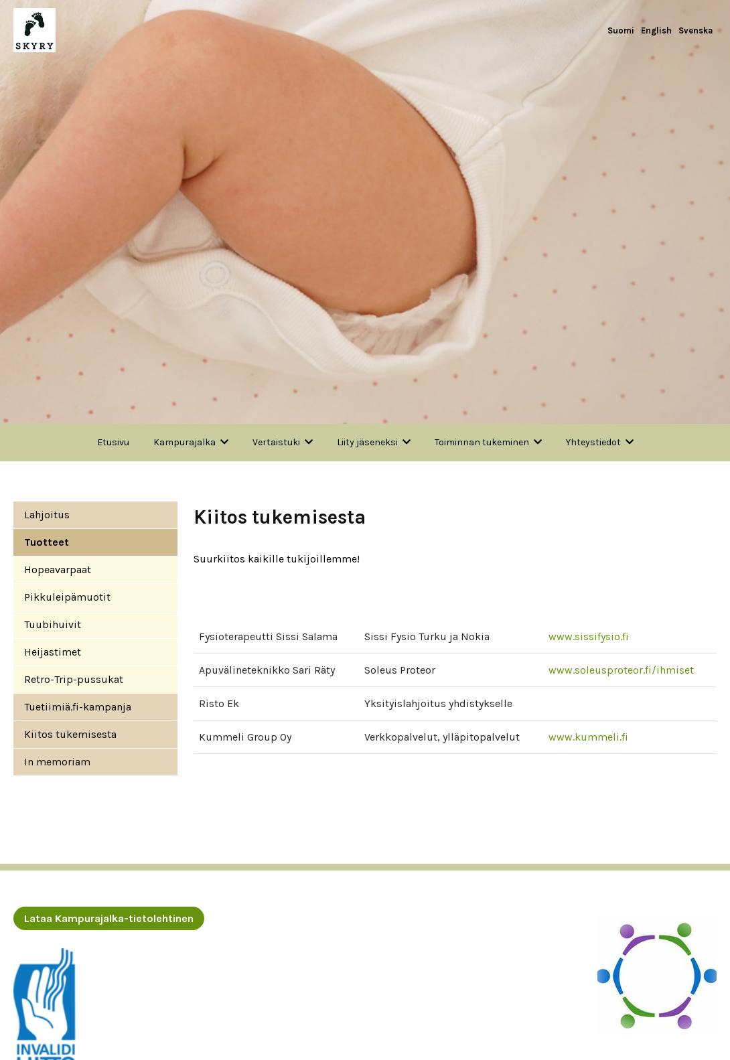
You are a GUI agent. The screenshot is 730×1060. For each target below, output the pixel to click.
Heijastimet (52, 652)
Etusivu (113, 442)
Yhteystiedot (593, 442)
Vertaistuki (276, 442)
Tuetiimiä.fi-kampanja (77, 706)
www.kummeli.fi (588, 737)
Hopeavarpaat (57, 569)
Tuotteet (46, 542)
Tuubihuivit (52, 624)
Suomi (620, 30)
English (656, 30)
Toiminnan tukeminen (482, 442)
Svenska (695, 30)
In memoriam (57, 761)
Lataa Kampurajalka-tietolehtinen (109, 918)
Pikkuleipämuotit (67, 597)
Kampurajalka (184, 442)
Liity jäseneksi (367, 442)
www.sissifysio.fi (589, 636)
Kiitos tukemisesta (70, 734)
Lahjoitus (47, 514)
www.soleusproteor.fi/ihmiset (621, 670)
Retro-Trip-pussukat (73, 679)
